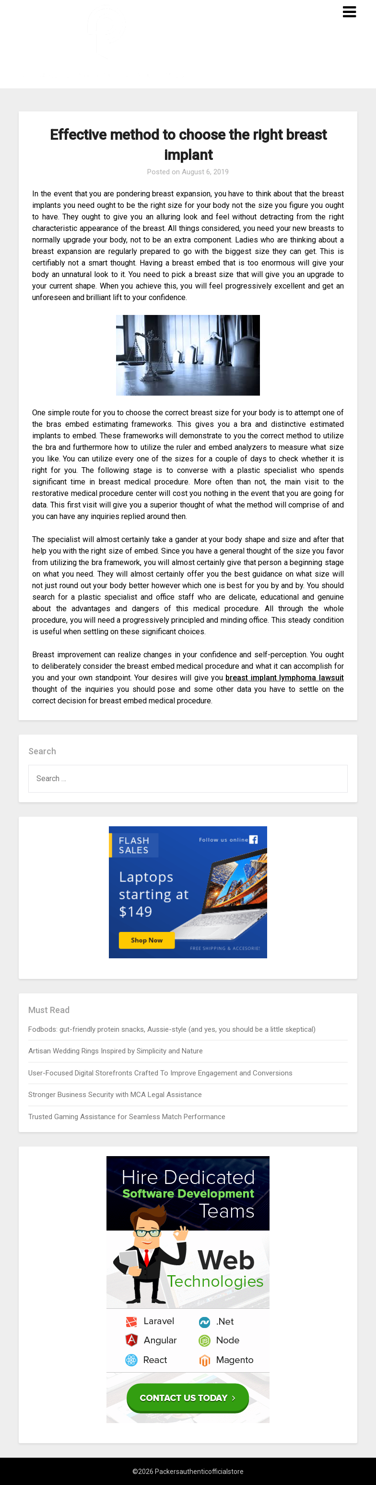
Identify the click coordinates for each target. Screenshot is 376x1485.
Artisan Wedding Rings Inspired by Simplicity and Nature (115, 1051)
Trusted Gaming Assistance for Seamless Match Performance (126, 1116)
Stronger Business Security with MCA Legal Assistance (115, 1094)
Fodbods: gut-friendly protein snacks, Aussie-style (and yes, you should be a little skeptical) (172, 1029)
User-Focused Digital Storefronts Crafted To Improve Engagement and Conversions (160, 1073)
